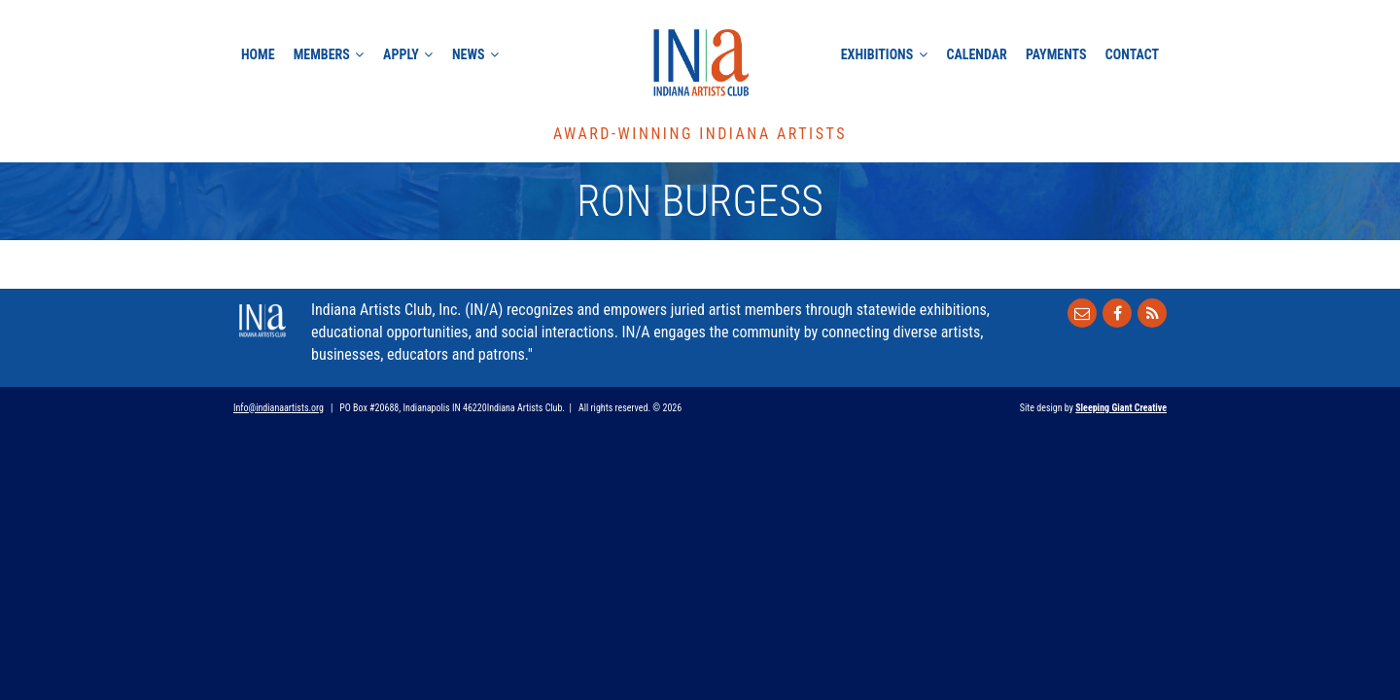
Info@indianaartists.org (278, 407)
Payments (1056, 54)
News (468, 54)
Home (258, 54)
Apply (401, 54)
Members (322, 54)
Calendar (976, 54)
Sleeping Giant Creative (1121, 407)
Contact (1132, 54)
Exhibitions (877, 54)
